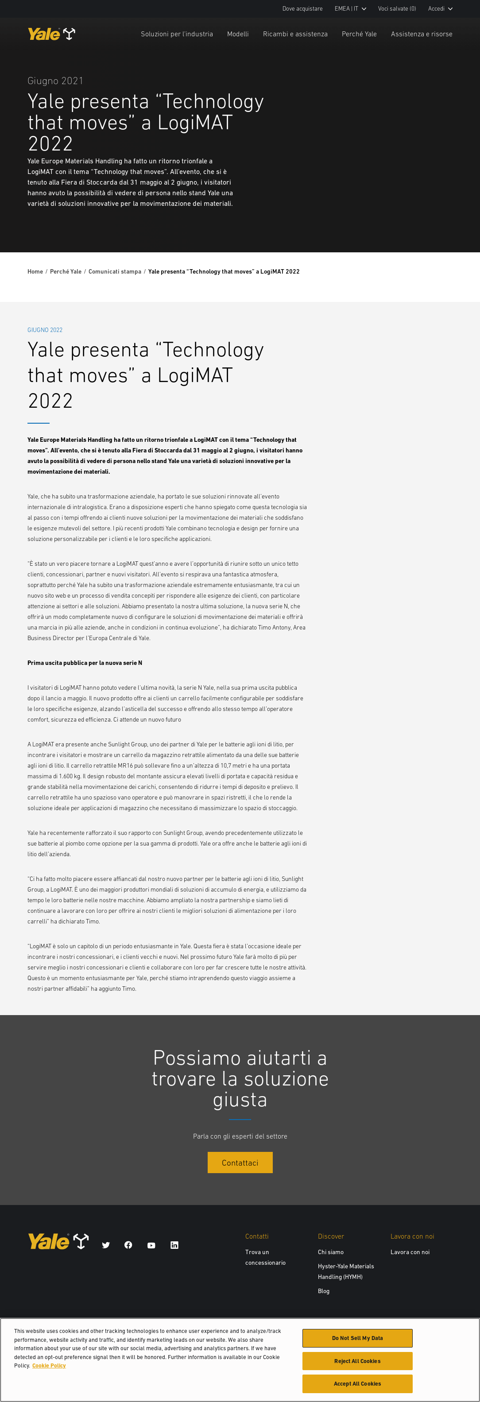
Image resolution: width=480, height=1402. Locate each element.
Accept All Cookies (357, 1386)
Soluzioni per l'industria (177, 34)
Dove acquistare (303, 8)
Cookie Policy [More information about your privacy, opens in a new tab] (49, 1367)
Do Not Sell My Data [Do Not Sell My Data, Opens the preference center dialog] (357, 1340)
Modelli (238, 34)
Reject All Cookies (357, 1363)
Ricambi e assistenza (295, 34)
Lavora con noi (410, 1251)
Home (35, 271)
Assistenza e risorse (422, 34)
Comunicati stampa (115, 271)
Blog (323, 1290)
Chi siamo (331, 1251)
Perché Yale (359, 34)
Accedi (440, 8)
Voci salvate (397, 8)
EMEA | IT (350, 8)
